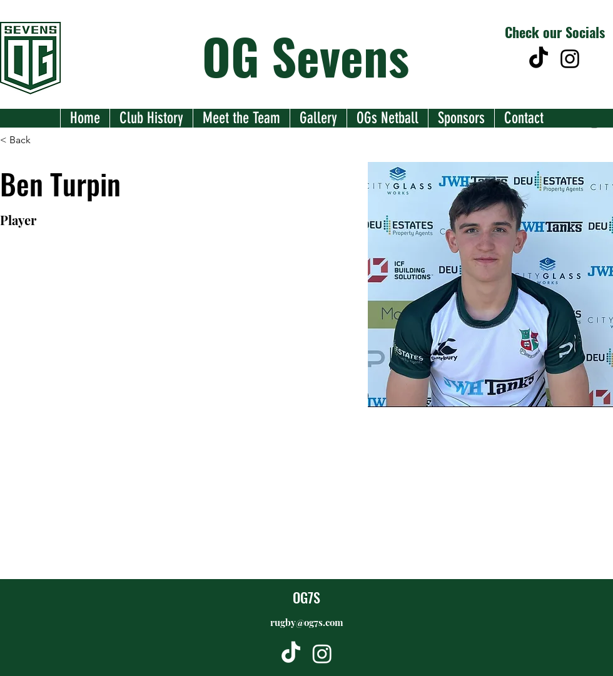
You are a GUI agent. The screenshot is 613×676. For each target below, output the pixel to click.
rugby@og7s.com (306, 622)
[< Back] (24, 140)
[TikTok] (538, 58)
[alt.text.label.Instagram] (569, 58)
